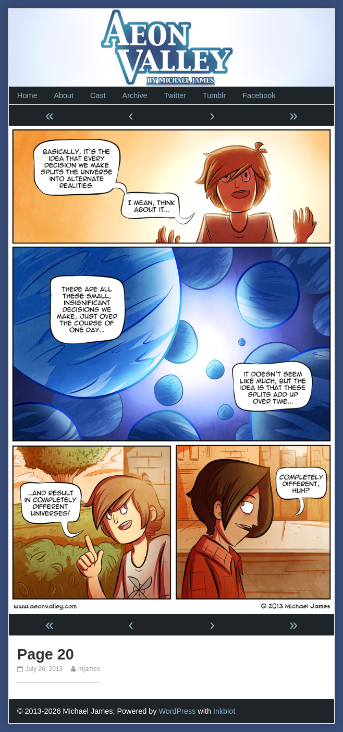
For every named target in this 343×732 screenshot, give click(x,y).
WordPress (176, 711)
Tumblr (214, 95)
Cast (98, 95)
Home (27, 95)
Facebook (258, 95)
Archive (135, 95)
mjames (89, 669)
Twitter (175, 95)
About (64, 95)
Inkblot (224, 711)
